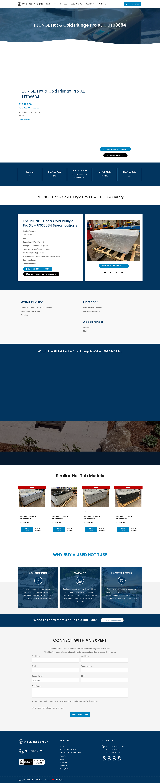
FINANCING (102, 4)
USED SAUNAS (76, 4)
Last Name (85, 656)
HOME (48, 4)
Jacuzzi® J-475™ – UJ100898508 (28, 517)
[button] (105, 272)
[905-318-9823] (21, 751)
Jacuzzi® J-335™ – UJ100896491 (124, 517)
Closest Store (37, 676)
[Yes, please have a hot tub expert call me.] (32, 708)
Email (34, 666)
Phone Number (86, 666)
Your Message (37, 686)
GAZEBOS (90, 4)
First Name (36, 656)
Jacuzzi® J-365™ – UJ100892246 (92, 517)
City (82, 676)
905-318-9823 (34, 751)
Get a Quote (37, 529)
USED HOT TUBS (60, 4)
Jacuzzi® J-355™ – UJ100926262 (60, 517)
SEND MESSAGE (80, 714)
